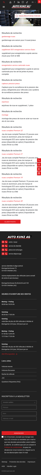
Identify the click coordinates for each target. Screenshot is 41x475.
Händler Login (11, 466)
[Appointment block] (39, 167)
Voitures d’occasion (8, 370)
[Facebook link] (14, 2)
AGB (3, 466)
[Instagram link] (23, 2)
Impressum (31, 462)
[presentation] (18, 427)
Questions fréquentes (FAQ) (11, 382)
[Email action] (39, 159)
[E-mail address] (19, 418)
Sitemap (4, 462)
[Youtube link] (10, 2)
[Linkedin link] (19, 2)
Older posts (10, 222)
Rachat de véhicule (8, 374)
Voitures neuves (7, 366)
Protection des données (17, 462)
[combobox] (19, 402)
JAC (3, 378)
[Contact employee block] (39, 163)
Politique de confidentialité (13, 447)
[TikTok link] (27, 2)
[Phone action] (39, 154)
